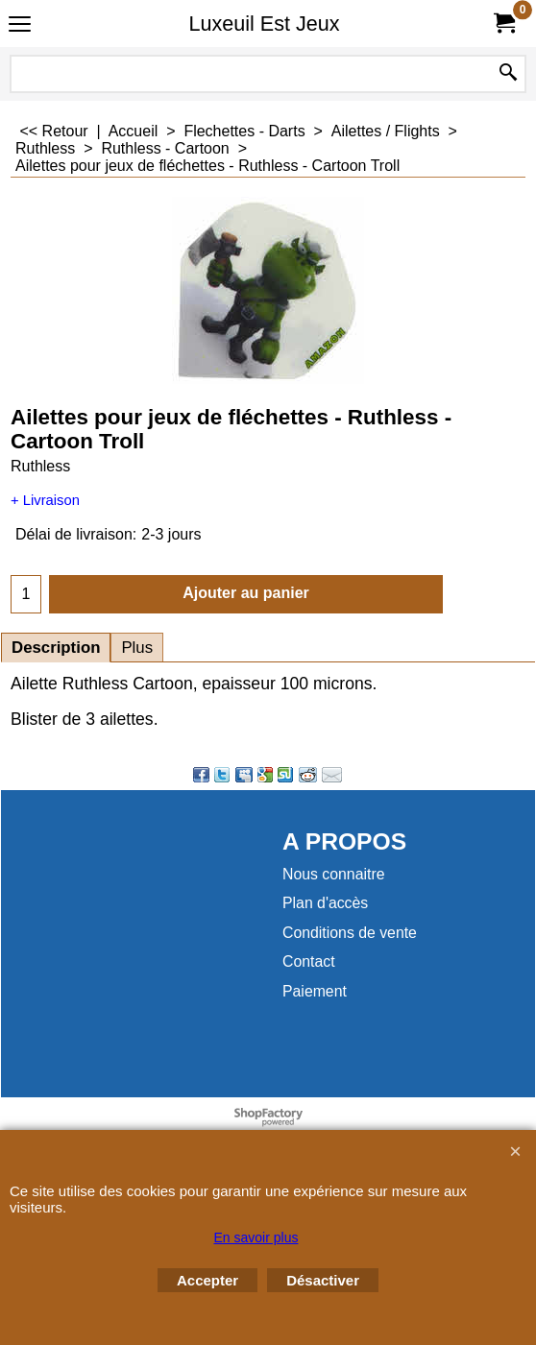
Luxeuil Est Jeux (263, 24)
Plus (137, 647)
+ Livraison (45, 500)
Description (56, 647)
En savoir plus (256, 1237)
